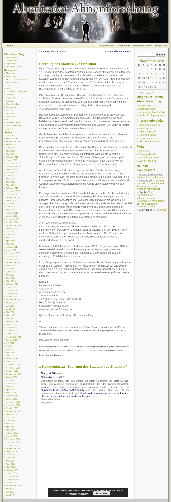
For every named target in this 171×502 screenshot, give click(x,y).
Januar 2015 (11, 216)
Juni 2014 (10, 234)
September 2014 (13, 225)
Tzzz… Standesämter (146, 193)
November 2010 (13, 368)
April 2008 (10, 464)
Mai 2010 (10, 386)
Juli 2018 (10, 135)
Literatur (9, 101)
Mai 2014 (10, 237)
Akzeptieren (102, 493)
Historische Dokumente (16, 91)
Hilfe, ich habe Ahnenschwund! (147, 205)
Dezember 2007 (13, 476)
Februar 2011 (12, 358)
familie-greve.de (148, 138)
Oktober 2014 (12, 222)
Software (10, 113)
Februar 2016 (12, 188)
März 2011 (11, 355)
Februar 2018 (12, 138)
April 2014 (10, 241)
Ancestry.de (11, 76)
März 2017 (11, 154)
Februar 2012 (12, 321)
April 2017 (10, 151)
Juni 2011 (10, 346)
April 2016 (10, 182)
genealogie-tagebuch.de (152, 112)
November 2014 (13, 219)
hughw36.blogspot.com (152, 115)
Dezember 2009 (13, 402)
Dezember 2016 (13, 163)
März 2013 (11, 281)
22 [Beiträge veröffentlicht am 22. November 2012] (151, 82)
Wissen (9, 129)
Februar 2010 (12, 396)
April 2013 (10, 278)
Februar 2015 (12, 213)
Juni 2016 (10, 175)
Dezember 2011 (13, 327)
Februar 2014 (12, 247)
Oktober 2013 (12, 259)
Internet (9, 95)
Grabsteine (160, 209)
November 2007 (13, 479)
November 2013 (13, 256)
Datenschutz (123, 45)
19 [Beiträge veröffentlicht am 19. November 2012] (139, 82)
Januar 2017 (11, 160)
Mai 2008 (10, 461)
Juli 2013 (10, 268)
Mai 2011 (10, 349)
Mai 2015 (10, 210)
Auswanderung (12, 82)
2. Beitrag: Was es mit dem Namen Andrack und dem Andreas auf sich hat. (151, 184)
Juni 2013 (10, 272)
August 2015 (11, 200)
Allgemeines (107, 45)
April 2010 (10, 389)
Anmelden (144, 151)
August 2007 (11, 489)
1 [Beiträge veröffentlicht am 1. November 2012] (151, 69)
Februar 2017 (12, 157)
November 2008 (13, 442)
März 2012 (11, 318)
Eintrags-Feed (147, 154)
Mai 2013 (10, 275)
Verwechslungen (13, 126)
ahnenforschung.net (150, 125)
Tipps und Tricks (13, 116)
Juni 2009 (10, 420)
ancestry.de (145, 128)
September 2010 (13, 374)
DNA (8, 85)
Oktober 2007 (12, 482)
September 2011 (13, 337)
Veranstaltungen (13, 122)
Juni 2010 (10, 383)
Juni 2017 (10, 148)
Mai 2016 (10, 179)
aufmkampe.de (147, 131)
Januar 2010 (11, 399)
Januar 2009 (11, 436)
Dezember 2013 (13, 253)
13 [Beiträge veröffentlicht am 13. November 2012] (143, 78)
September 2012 (13, 299)
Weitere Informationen (79, 493)
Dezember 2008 (13, 439)
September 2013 (13, 262)
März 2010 (11, 392)
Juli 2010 (10, 380)
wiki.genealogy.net (149, 141)
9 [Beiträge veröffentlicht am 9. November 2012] (155, 73)
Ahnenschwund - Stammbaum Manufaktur (150, 199)
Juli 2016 (10, 172)
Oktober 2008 (12, 445)
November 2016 (13, 166)
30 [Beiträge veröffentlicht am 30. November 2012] (155, 87)
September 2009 (13, 411)
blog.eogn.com (147, 108)
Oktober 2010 (12, 371)
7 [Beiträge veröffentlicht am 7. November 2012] (147, 73)
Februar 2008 (12, 470)
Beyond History (147, 105)
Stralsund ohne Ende (117, 51)
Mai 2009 (10, 423)
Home (10, 45)
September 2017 (13, 141)
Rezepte (10, 110)
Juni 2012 (10, 309)
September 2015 (13, 197)
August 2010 (11, 377)
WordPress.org (147, 160)
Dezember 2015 (13, 191)
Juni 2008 (10, 458)
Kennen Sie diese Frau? (54, 51)
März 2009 (11, 430)
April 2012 (10, 315)
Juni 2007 (10, 495)
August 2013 (11, 265)
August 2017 (11, 144)
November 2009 (13, 405)
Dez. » (149, 92)
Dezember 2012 (13, 290)
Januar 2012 (11, 324)
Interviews (10, 98)
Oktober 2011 (12, 334)
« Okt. (140, 92)
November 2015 (13, 194)
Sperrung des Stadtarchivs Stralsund (67, 64)
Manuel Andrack (13, 104)
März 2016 (11, 185)
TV (7, 119)
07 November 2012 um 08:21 (53, 377)
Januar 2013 (11, 287)
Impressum (161, 45)
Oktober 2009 (12, 408)
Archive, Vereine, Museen (17, 79)
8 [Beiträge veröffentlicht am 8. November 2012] (151, 73)
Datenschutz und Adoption (151, 177)
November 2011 (13, 330)
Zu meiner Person (142, 45)
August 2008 (11, 451)
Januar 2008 (11, 473)
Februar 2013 (12, 284)
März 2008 (11, 467)
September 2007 (13, 485)
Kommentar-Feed (73, 351)
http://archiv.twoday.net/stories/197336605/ (62, 390)
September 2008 (13, 448)
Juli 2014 (10, 231)
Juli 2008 (10, 454)
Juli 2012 (10, 306)
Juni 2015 (10, 206)
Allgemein (10, 73)
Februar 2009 (12, 433)
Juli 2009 (10, 417)
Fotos (8, 88)
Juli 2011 (10, 343)
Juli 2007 (10, 492)
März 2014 (11, 244)
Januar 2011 (11, 361)
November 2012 (13, 293)
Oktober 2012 (12, 296)
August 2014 (11, 228)
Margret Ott (48, 373)
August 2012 (11, 303)
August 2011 (11, 340)
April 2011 (10, 352)
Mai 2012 (10, 312)
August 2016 (11, 169)
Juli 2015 (10, 203)
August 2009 (11, 414)
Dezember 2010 (13, 365)
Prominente (11, 107)
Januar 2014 (11, 250)
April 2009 (10, 427)
